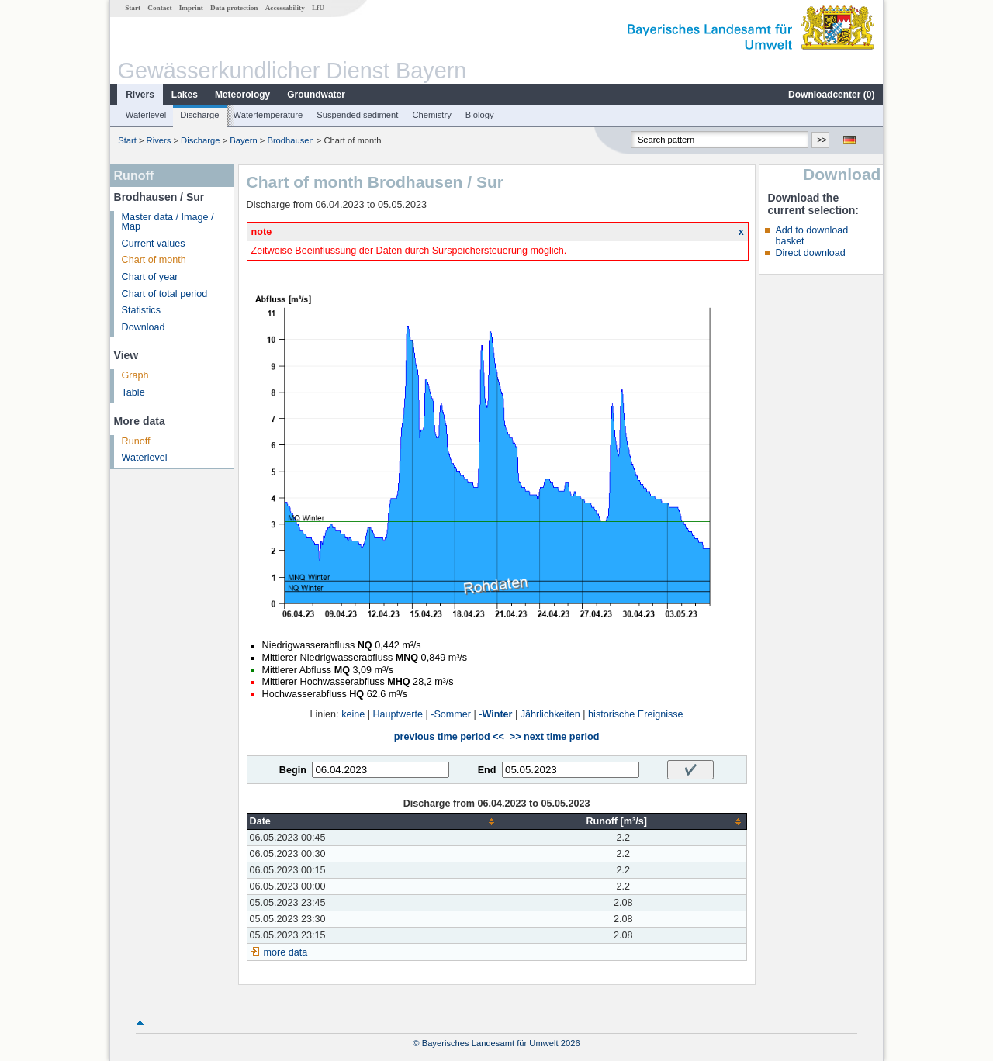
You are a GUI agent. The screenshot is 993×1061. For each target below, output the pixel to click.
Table (133, 392)
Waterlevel (146, 114)
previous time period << (449, 736)
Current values (153, 243)
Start (132, 8)
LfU (318, 8)
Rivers (140, 94)
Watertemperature (268, 114)
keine (353, 714)
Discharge (199, 114)
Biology (479, 114)
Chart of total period (165, 294)
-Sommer (451, 714)
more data (286, 952)
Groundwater (316, 94)
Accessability (285, 8)
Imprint (191, 8)
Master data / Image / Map (168, 222)
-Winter (495, 714)
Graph (135, 375)
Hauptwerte (398, 714)
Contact (159, 8)
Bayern (243, 140)
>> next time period (554, 736)
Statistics (141, 310)
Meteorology (242, 94)
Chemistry (431, 114)
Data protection (234, 8)
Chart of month (154, 259)
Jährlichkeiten (550, 714)
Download (143, 327)
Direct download (810, 252)
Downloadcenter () (831, 94)
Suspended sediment (357, 114)
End (487, 770)
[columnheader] (373, 822)
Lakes (184, 94)
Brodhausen (290, 140)
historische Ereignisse (635, 714)
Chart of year (150, 276)
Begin (292, 770)
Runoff (136, 441)
